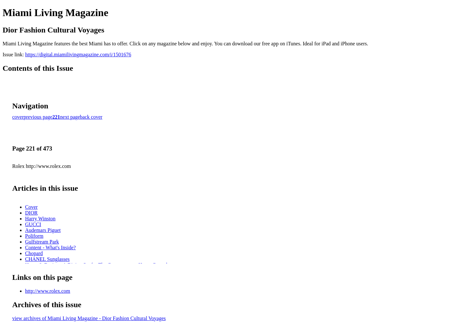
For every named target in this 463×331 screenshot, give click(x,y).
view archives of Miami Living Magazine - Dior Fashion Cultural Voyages (89, 318)
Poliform (34, 236)
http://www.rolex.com (47, 291)
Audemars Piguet (43, 230)
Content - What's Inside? (50, 247)
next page (70, 117)
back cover (91, 117)
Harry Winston (40, 218)
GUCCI (33, 224)
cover (18, 117)
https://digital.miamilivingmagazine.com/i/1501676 (78, 54)
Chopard (34, 253)
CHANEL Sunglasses (47, 259)
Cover (31, 207)
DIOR (31, 213)
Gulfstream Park (42, 241)
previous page (38, 117)
